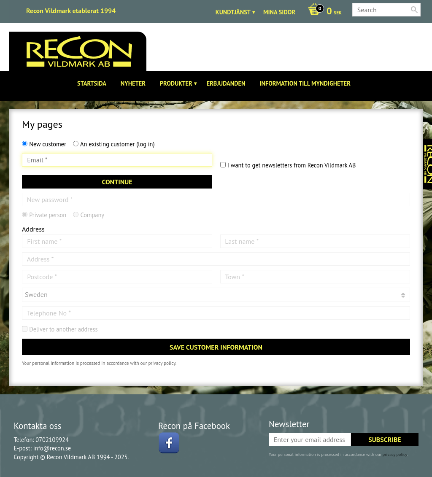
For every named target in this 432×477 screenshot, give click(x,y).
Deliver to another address (63, 329)
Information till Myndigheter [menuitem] (305, 83)
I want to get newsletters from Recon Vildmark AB (291, 165)
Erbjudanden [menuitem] (226, 83)
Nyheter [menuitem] (133, 83)
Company (92, 215)
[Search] (414, 9)
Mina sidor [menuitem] (279, 12)
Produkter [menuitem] (176, 83)
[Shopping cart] (323, 12)
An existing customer (117, 144)
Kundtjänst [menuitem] (233, 12)
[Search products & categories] (386, 9)
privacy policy (161, 363)
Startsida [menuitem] (91, 83)
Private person (47, 215)
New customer (47, 144)
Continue (117, 182)
